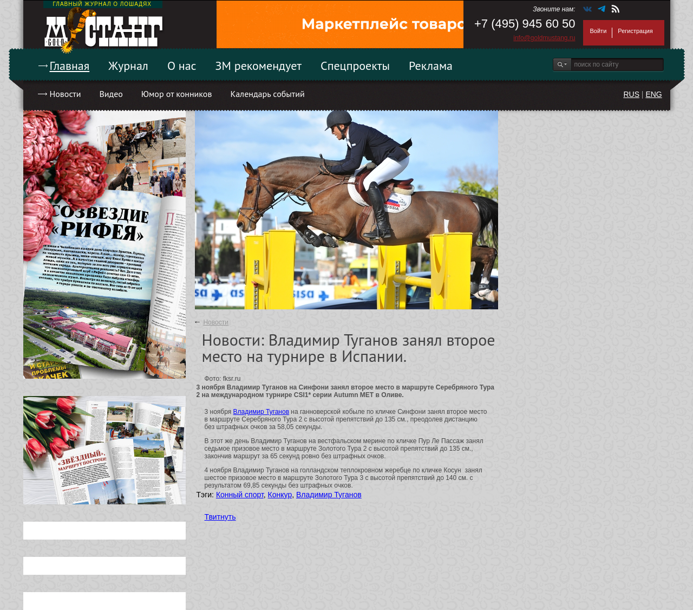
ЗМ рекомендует (258, 65)
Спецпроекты (355, 65)
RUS (631, 94)
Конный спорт (240, 494)
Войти (598, 31)
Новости (65, 93)
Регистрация (635, 31)
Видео (110, 93)
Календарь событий (267, 93)
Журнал (128, 65)
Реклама (431, 65)
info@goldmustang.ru (544, 38)
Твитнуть (220, 516)
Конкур (280, 494)
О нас (182, 65)
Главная (70, 65)
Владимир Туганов (261, 412)
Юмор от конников (176, 93)
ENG (653, 94)
